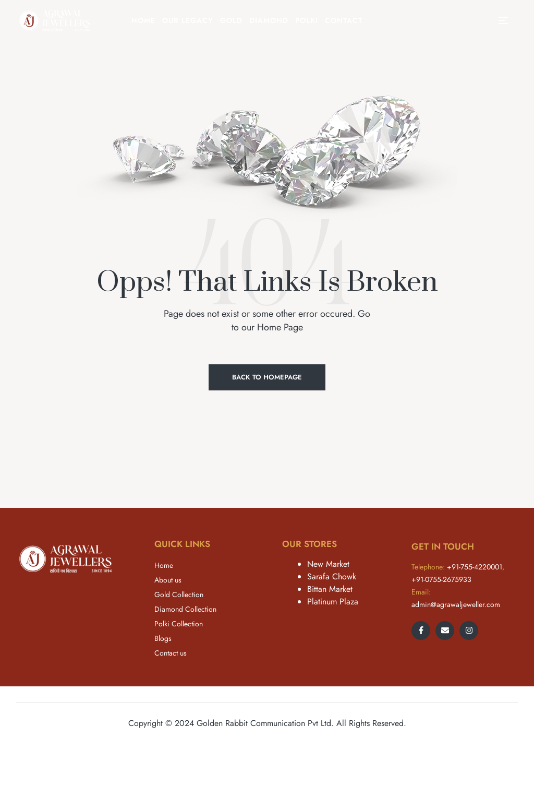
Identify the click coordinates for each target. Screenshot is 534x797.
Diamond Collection (185, 609)
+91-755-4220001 (474, 567)
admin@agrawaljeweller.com (455, 604)
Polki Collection (178, 623)
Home (163, 565)
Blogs (163, 638)
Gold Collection (178, 594)
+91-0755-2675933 (441, 579)
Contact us (170, 653)
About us (167, 580)
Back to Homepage (267, 377)
